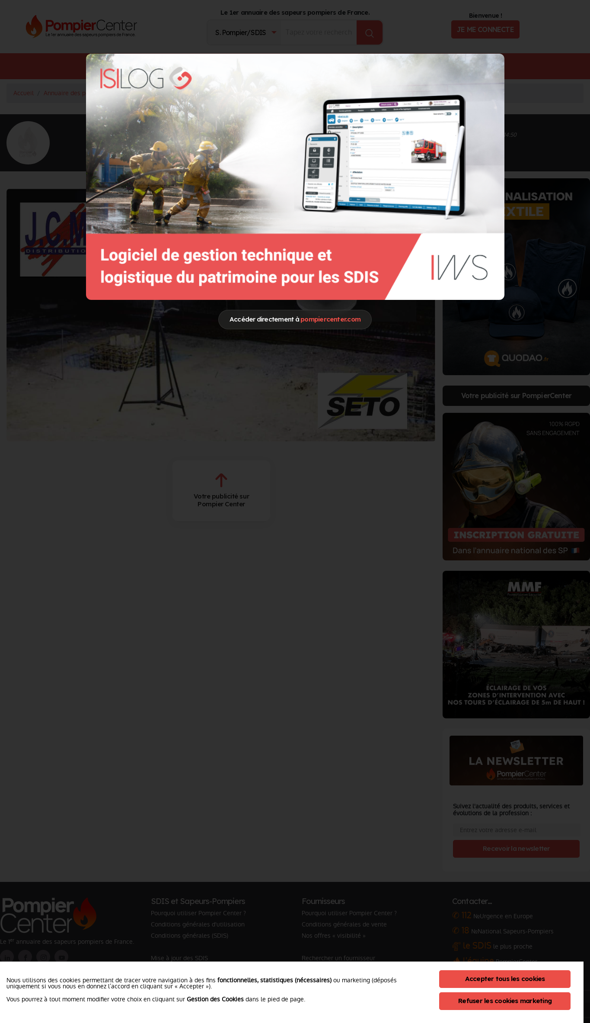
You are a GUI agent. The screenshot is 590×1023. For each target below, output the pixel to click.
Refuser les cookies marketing (505, 1001)
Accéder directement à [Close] (295, 319)
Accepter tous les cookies (505, 979)
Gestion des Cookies (215, 999)
